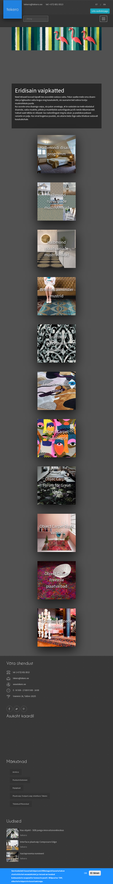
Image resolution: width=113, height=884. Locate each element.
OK (85, 873)
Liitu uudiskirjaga (100, 10)
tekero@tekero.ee (33, 4)
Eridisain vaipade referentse (56, 624)
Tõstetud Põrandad (21, 804)
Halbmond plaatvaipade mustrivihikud (56, 248)
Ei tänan (94, 873)
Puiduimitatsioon (20, 780)
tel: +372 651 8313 (54, 4)
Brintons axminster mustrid (56, 292)
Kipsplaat (17, 788)
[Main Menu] (103, 19)
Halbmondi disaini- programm (56, 150)
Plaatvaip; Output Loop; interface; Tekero (30, 796)
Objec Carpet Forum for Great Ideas (57, 485)
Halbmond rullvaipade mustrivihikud (56, 201)
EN (104, 4)
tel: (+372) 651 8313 (21, 672)
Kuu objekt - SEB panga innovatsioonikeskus (42, 830)
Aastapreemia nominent (32, 853)
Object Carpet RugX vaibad (57, 529)
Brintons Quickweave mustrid (56, 343)
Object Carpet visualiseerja (57, 435)
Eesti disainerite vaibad (57, 387)
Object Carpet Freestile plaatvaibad (57, 580)
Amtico (16, 772)
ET (97, 4)
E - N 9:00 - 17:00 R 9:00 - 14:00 (26, 690)
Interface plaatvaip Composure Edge (38, 841)
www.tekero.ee (19, 684)
